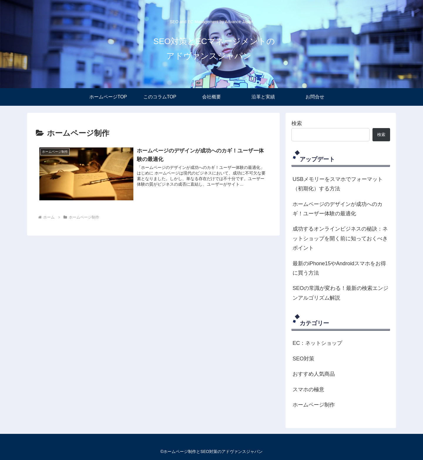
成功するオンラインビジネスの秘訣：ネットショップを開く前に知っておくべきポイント (340, 238)
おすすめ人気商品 (314, 374)
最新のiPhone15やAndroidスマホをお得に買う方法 (339, 268)
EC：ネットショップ (317, 343)
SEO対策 (303, 359)
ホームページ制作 (314, 405)
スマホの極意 (308, 389)
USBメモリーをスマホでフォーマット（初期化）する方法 (338, 184)
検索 (296, 123)
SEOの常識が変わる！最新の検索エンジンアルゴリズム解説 (340, 292)
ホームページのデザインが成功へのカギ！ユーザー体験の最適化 (337, 208)
